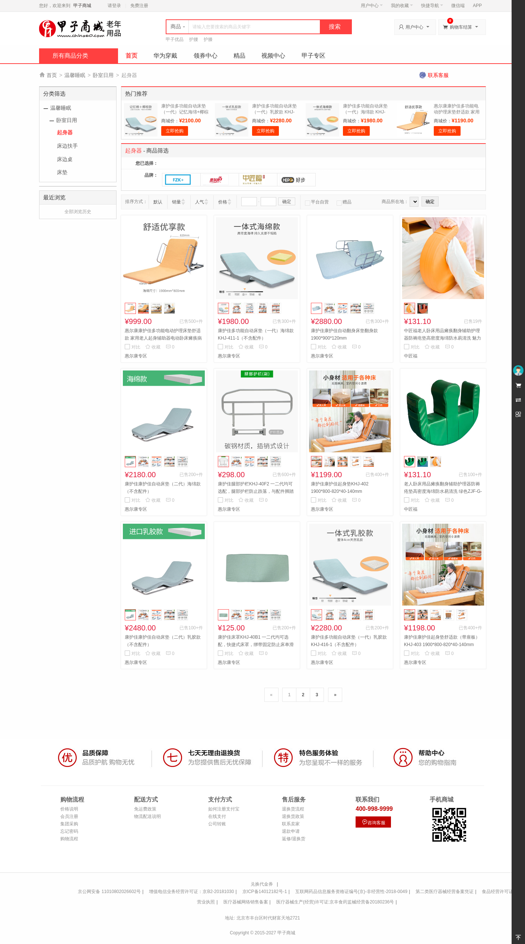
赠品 (344, 202)
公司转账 (217, 823)
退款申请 (291, 831)
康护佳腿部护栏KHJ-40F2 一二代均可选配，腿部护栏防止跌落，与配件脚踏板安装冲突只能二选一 (256, 491)
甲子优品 (175, 39)
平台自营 (317, 202)
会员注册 (69, 816)
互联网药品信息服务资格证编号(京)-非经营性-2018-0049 (351, 891)
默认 (157, 202)
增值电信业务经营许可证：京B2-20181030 (191, 891)
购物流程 (69, 838)
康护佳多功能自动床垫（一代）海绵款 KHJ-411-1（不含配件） (365, 112)
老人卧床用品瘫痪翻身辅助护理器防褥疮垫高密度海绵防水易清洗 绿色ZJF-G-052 (443, 491)
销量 (176, 202)
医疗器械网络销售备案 (245, 902)
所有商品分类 (70, 55)
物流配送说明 (147, 816)
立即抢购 (175, 131)
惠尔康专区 (136, 356)
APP (477, 5)
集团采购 (69, 823)
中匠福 (410, 356)
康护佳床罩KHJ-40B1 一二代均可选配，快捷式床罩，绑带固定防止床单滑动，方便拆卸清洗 (256, 645)
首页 (131, 55)
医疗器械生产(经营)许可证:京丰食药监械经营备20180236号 (335, 902)
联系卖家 (291, 823)
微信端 (458, 5)
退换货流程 (293, 809)
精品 (239, 55)
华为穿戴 (165, 55)
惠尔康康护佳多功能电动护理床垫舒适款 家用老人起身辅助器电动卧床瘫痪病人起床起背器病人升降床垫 (163, 338)
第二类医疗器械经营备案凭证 (445, 891)
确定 (286, 201)
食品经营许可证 (497, 891)
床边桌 (65, 159)
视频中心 (273, 55)
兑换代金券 (262, 884)
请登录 (114, 5)
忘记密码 (69, 831)
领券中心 (205, 55)
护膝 (208, 39)
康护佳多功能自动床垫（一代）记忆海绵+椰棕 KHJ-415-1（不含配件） (185, 112)
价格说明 (69, 809)
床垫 (62, 172)
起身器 (65, 132)
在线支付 (217, 816)
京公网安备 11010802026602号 (109, 891)
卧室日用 (103, 75)
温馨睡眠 (74, 75)
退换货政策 (293, 816)
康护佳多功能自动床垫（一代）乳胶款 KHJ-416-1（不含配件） (274, 112)
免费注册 (139, 5)
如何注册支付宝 (223, 809)
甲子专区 (313, 55)
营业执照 (206, 902)
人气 (199, 202)
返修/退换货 (293, 838)
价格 (222, 202)
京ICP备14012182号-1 (264, 891)
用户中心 (372, 5)
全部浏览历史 (77, 211)
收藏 (152, 347)
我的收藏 (402, 5)
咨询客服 (373, 822)
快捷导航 (432, 5)
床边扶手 (67, 146)
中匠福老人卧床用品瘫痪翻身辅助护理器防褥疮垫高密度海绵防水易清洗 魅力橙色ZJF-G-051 (442, 338)
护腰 (193, 39)
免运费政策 (145, 809)
